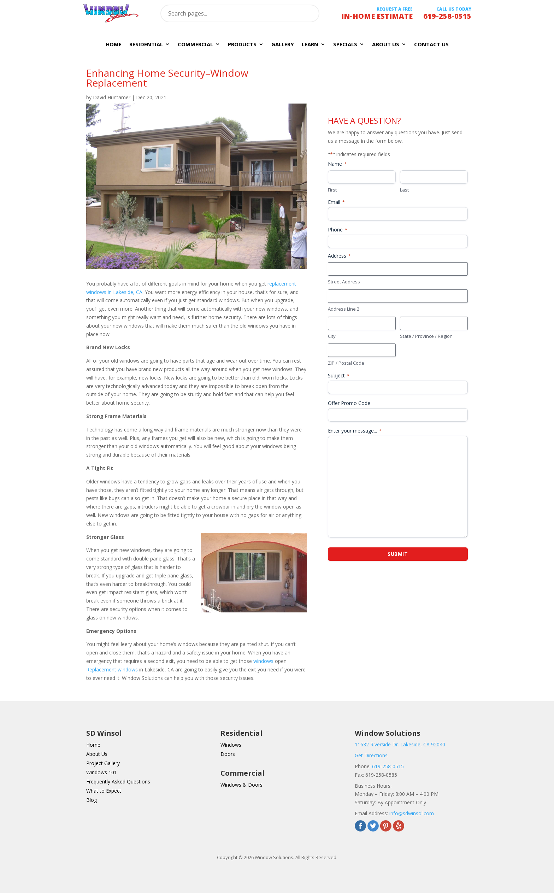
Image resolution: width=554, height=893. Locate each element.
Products (242, 45)
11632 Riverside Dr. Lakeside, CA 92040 (400, 744)
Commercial (195, 45)
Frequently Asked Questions (118, 781)
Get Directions (371, 755)
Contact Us (431, 45)
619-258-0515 (388, 766)
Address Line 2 (343, 309)
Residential (146, 45)
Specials (345, 45)
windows (263, 661)
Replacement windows (112, 669)
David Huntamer (111, 97)
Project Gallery (103, 763)
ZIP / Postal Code (346, 363)
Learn (310, 45)
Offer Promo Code (349, 403)
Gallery (282, 45)
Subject (338, 375)
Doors (227, 754)
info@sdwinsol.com (411, 813)
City (332, 336)
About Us (385, 45)
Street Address (344, 281)
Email (336, 202)
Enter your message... (355, 430)
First (332, 190)
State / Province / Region (426, 336)
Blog (91, 800)
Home (114, 45)
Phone (337, 229)
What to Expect (103, 790)
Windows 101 (101, 772)
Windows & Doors (241, 784)
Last (404, 190)
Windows (230, 744)
